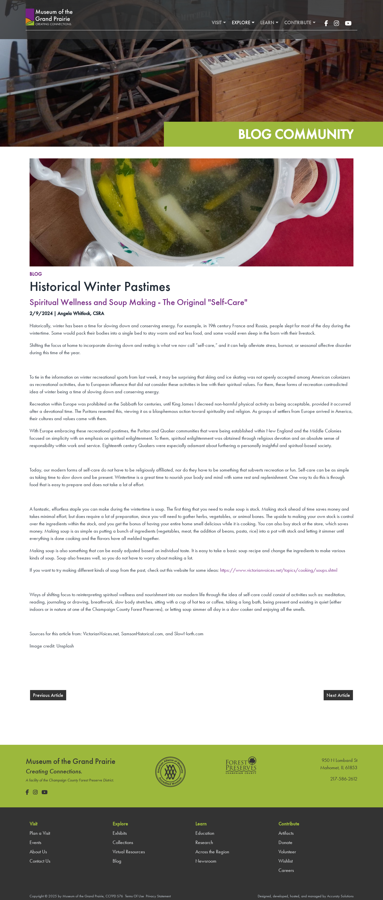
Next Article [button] (338, 695)
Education (204, 833)
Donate (285, 842)
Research (204, 842)
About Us (38, 851)
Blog (36, 274)
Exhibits (120, 833)
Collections (123, 842)
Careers (286, 870)
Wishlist (285, 861)
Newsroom (205, 861)
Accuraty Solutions (340, 896)
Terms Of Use (134, 896)
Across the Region (212, 851)
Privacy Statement (158, 896)
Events (35, 842)
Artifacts (286, 833)
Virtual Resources (129, 851)
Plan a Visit (40, 833)
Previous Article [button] (48, 695)
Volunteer (287, 851)
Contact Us (40, 861)
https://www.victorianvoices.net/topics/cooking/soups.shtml (278, 570)
